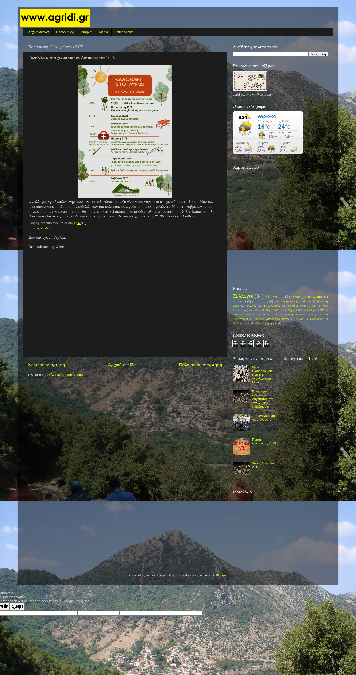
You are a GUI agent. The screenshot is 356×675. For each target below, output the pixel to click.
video (297, 297)
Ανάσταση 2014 (267, 314)
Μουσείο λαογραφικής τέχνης (272, 319)
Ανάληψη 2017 (315, 310)
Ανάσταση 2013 (242, 314)
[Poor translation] (17, 607)
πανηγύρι (239, 301)
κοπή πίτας (260, 301)
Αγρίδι (254, 310)
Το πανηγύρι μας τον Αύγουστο (263, 417)
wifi (314, 305)
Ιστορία (86, 32)
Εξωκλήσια (274, 296)
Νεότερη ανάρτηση (46, 364)
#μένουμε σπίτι (297, 305)
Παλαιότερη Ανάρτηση (200, 364)
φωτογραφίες (272, 305)
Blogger (221, 575)
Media (103, 32)
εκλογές (251, 305)
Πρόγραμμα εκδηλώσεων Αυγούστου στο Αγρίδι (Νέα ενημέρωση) (262, 399)
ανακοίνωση (316, 319)
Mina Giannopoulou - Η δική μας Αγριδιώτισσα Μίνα (263, 374)
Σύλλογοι (47, 228)
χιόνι (257, 323)
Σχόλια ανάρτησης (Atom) (65, 374)
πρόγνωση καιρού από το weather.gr (268, 156)
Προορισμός (65, 32)
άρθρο (299, 319)
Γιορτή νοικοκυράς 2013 (264, 441)
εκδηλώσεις (315, 297)
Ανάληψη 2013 (293, 310)
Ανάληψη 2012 (271, 310)
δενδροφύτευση (241, 323)
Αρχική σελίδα (38, 32)
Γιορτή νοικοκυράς (286, 301)
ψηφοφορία (270, 323)
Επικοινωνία (124, 32)
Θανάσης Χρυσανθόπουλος (300, 314)
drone (306, 301)
